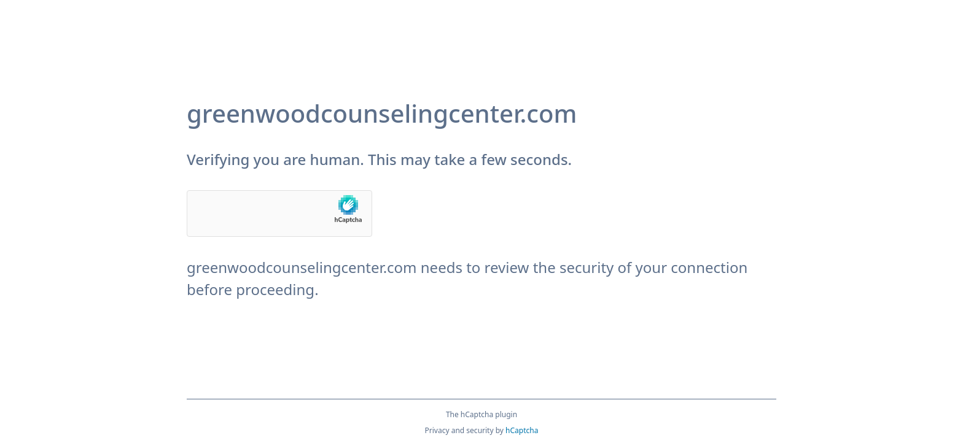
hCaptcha (521, 430)
